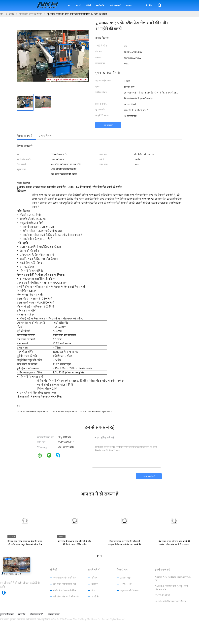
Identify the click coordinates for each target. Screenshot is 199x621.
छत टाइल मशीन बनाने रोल (64, 584)
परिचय (94, 578)
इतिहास (95, 584)
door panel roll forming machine (32, 411)
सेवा (93, 590)
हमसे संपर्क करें (115, 5)
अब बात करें (108, 125)
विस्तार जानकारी (24, 135)
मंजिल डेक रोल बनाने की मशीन (66, 590)
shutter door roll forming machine (96, 411)
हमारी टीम (96, 596)
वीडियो (88, 5)
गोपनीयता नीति (36, 614)
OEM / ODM (126, 584)
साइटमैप (21, 614)
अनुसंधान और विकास (129, 590)
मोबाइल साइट (54, 614)
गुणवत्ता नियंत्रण (7, 614)
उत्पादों (78, 5)
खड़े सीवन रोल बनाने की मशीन (66, 596)
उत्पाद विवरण (45, 135)
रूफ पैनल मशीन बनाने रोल (64, 578)
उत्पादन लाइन (126, 578)
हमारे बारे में (100, 5)
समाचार (129, 5)
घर (69, 5)
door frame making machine (64, 411)
